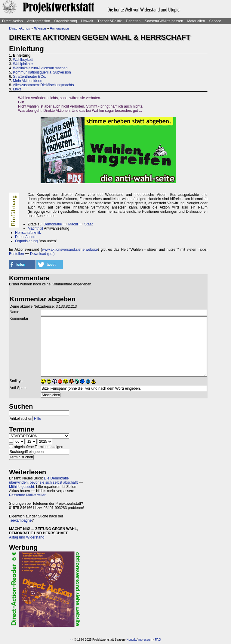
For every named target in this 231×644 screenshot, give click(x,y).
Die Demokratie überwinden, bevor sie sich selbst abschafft (43, 480)
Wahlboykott (23, 60)
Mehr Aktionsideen (27, 81)
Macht (73, 224)
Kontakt (131, 639)
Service (215, 21)
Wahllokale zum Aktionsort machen (40, 68)
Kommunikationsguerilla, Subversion (42, 72)
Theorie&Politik (109, 21)
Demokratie (53, 224)
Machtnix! (35, 228)
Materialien (196, 21)
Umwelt (87, 21)
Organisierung (65, 21)
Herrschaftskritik (28, 233)
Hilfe (37, 418)
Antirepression (38, 21)
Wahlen (40, 28)
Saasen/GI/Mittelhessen (164, 21)
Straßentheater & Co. (29, 76)
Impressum (144, 639)
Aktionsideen (59, 28)
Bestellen (16, 254)
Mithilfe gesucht (21, 487)
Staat (88, 224)
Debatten (133, 21)
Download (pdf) (42, 254)
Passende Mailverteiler (27, 495)
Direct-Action (12, 21)
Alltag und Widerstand (26, 537)
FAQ (158, 639)
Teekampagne (20, 520)
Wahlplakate (23, 64)
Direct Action (25, 237)
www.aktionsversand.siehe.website (70, 249)
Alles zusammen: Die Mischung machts (43, 85)
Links (17, 89)
